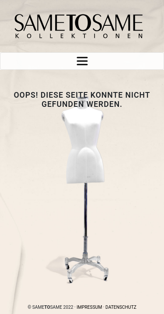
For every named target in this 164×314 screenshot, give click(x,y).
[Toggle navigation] (82, 61)
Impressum (89, 307)
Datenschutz (120, 307)
